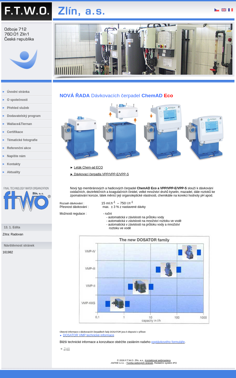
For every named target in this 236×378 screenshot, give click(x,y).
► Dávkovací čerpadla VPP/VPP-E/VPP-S (99, 174)
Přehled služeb (18, 108)
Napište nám (16, 156)
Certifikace (15, 132)
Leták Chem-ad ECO (88, 167)
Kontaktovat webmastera (158, 360)
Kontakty (13, 164)
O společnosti (17, 100)
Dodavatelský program (23, 116)
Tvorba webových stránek (139, 363)
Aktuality (13, 172)
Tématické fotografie (22, 140)
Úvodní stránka (18, 92)
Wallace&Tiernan (19, 124)
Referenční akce (19, 148)
